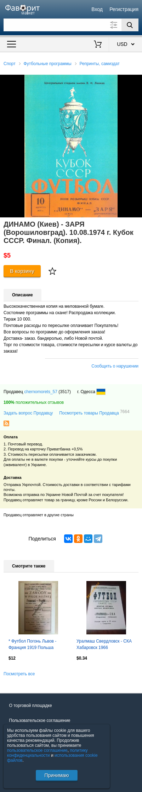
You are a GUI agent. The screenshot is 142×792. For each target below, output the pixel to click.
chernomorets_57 (40, 391)
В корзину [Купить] (22, 271)
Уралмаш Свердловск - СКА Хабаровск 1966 (104, 644)
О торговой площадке (30, 705)
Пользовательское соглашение (39, 720)
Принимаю (56, 775)
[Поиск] (129, 25)
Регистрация (123, 9)
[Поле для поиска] (71, 25)
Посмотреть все (19, 673)
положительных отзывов (34, 402)
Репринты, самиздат (99, 63)
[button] (135, 81)
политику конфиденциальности (47, 753)
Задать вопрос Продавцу (28, 413)
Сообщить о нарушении (114, 366)
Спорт (10, 63)
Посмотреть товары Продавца (94, 413)
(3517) (64, 391)
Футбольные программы (48, 63)
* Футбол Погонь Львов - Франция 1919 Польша (32, 644)
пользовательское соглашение (37, 750)
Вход (97, 9)
